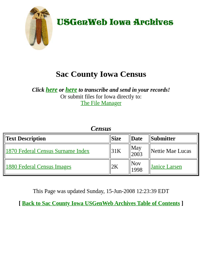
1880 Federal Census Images (38, 167)
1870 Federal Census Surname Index (48, 151)
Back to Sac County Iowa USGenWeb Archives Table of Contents (101, 203)
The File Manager (101, 103)
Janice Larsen (166, 167)
